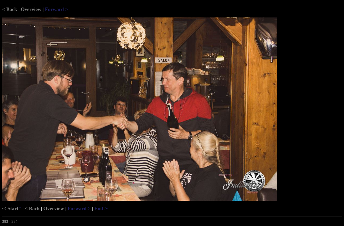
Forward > (56, 9)
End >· (101, 208)
